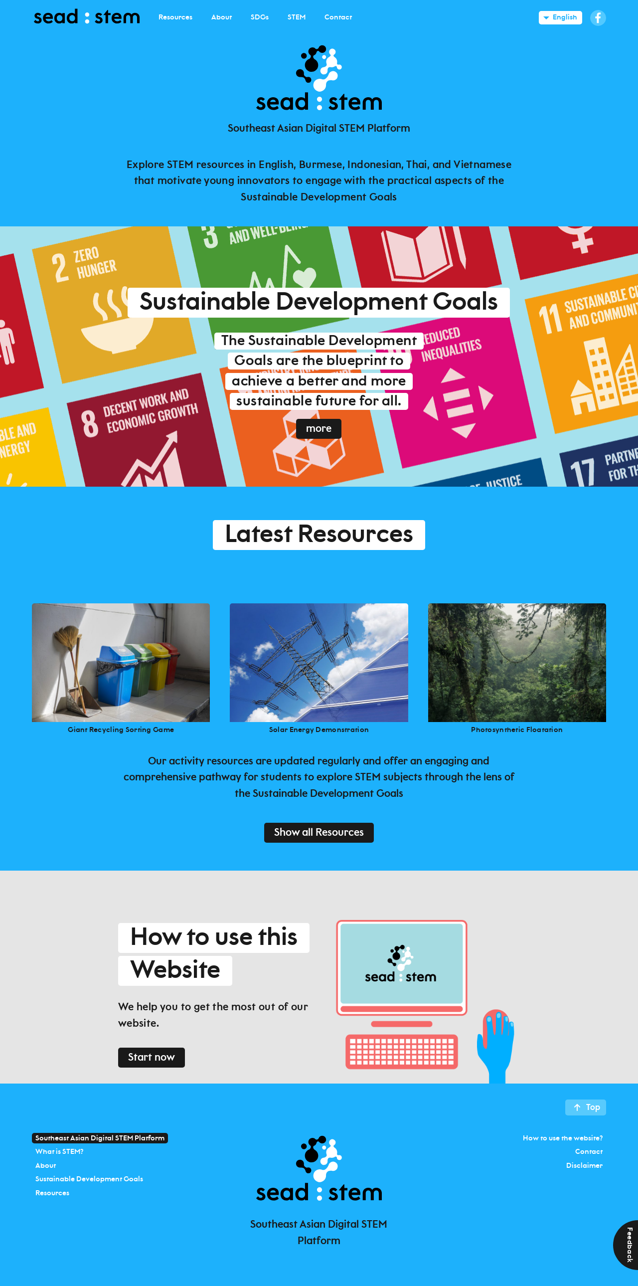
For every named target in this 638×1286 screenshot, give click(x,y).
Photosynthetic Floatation (517, 730)
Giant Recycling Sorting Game (121, 730)
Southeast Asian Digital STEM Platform (99, 1137)
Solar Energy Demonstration (319, 730)
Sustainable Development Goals (89, 1179)
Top (593, 1107)
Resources (52, 1192)
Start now (151, 1058)
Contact (589, 1151)
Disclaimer (584, 1165)
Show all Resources (319, 833)
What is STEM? (59, 1151)
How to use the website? (563, 1137)
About (45, 1165)
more (318, 429)
